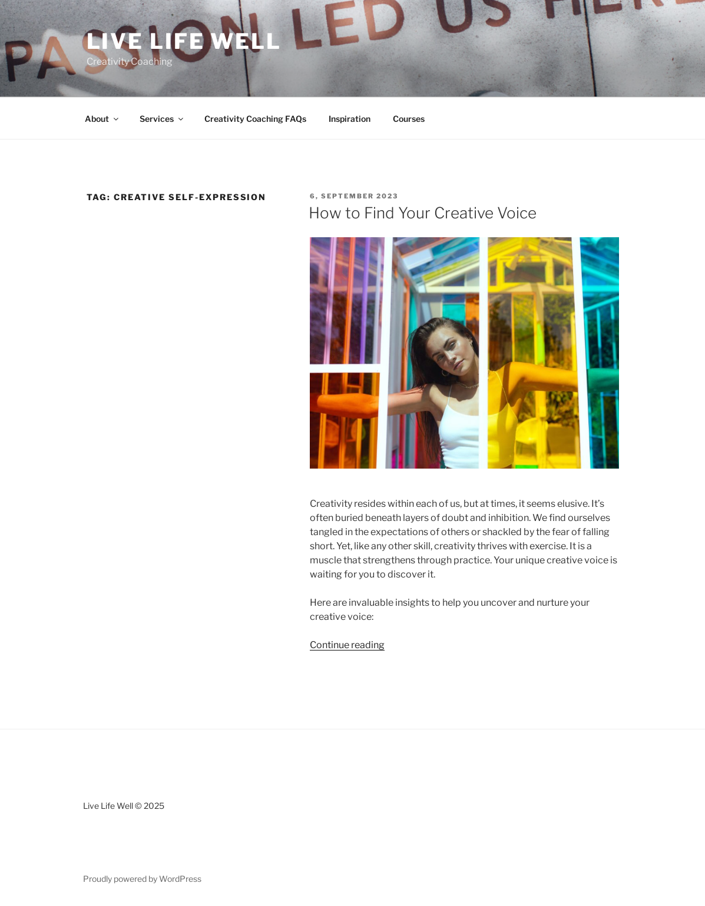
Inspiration (349, 119)
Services (162, 119)
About (102, 119)
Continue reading (347, 645)
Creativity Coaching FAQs (255, 119)
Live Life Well (184, 41)
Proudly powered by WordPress (142, 879)
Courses (409, 119)
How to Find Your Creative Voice (423, 213)
